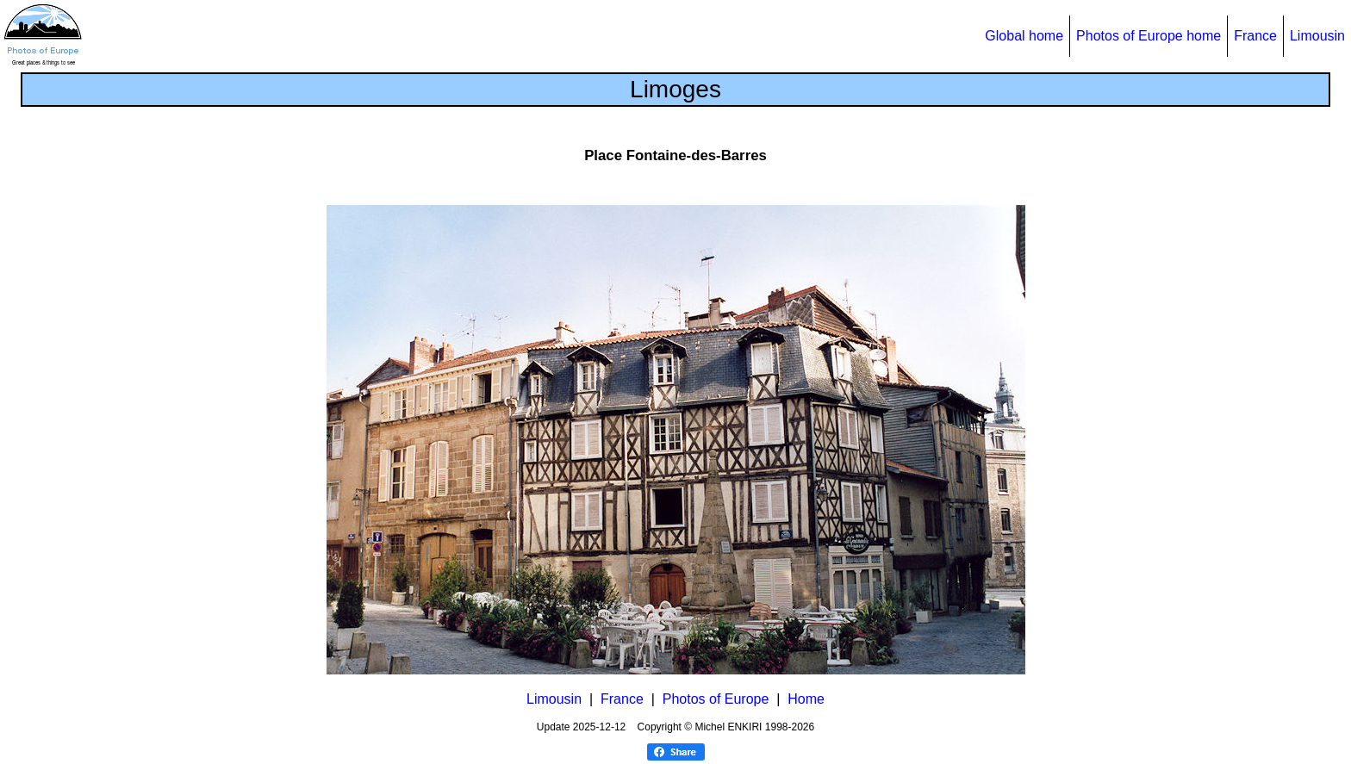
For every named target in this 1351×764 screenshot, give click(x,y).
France (1255, 35)
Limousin (1317, 35)
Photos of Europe (716, 699)
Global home (1024, 35)
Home (806, 699)
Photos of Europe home (1148, 35)
